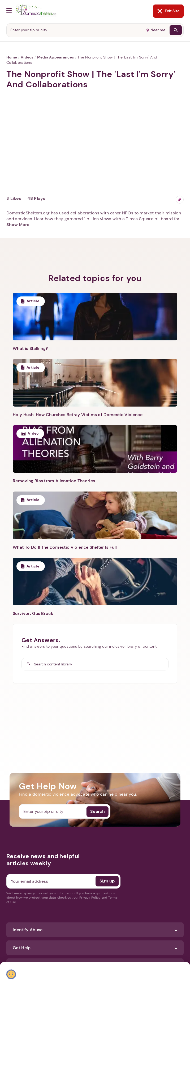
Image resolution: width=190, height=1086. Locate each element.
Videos (27, 57)
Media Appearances (55, 57)
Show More (17, 224)
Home (11, 57)
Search (97, 811)
